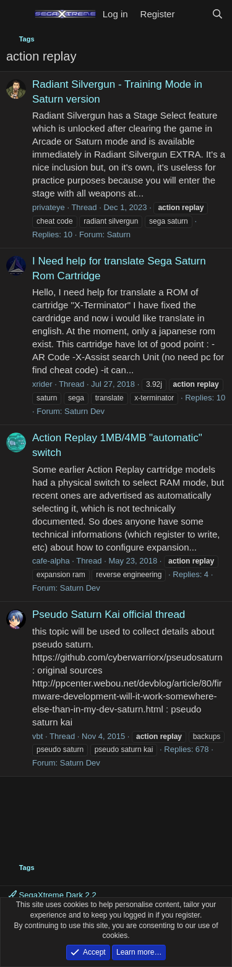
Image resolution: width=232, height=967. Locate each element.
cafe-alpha (51, 560)
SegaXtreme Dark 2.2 (53, 895)
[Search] (217, 13)
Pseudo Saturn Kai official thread (108, 614)
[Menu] (17, 14)
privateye (48, 207)
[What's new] (193, 13)
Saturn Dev (84, 411)
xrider (42, 384)
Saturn (119, 234)
